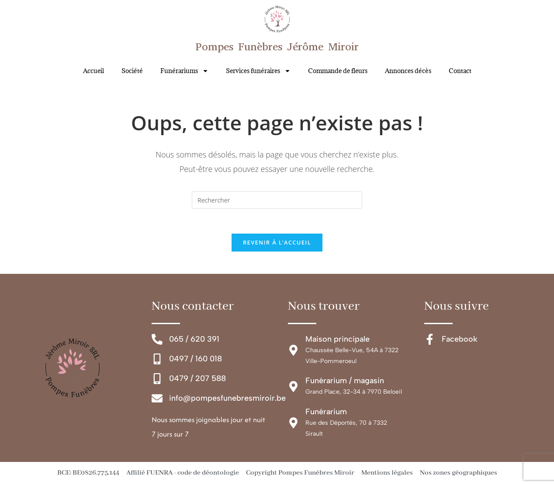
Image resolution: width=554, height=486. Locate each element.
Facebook (460, 341)
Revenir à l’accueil (277, 244)
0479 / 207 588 (197, 380)
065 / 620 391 (194, 341)
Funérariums (184, 70)
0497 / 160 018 (195, 360)
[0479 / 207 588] (157, 380)
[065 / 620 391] (157, 341)
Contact (460, 70)
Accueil (93, 70)
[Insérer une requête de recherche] (277, 200)
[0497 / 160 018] (157, 360)
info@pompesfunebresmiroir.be (227, 400)
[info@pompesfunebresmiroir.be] (157, 400)
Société (132, 70)
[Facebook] (429, 341)
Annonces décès (408, 70)
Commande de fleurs (337, 70)
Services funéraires (258, 70)
